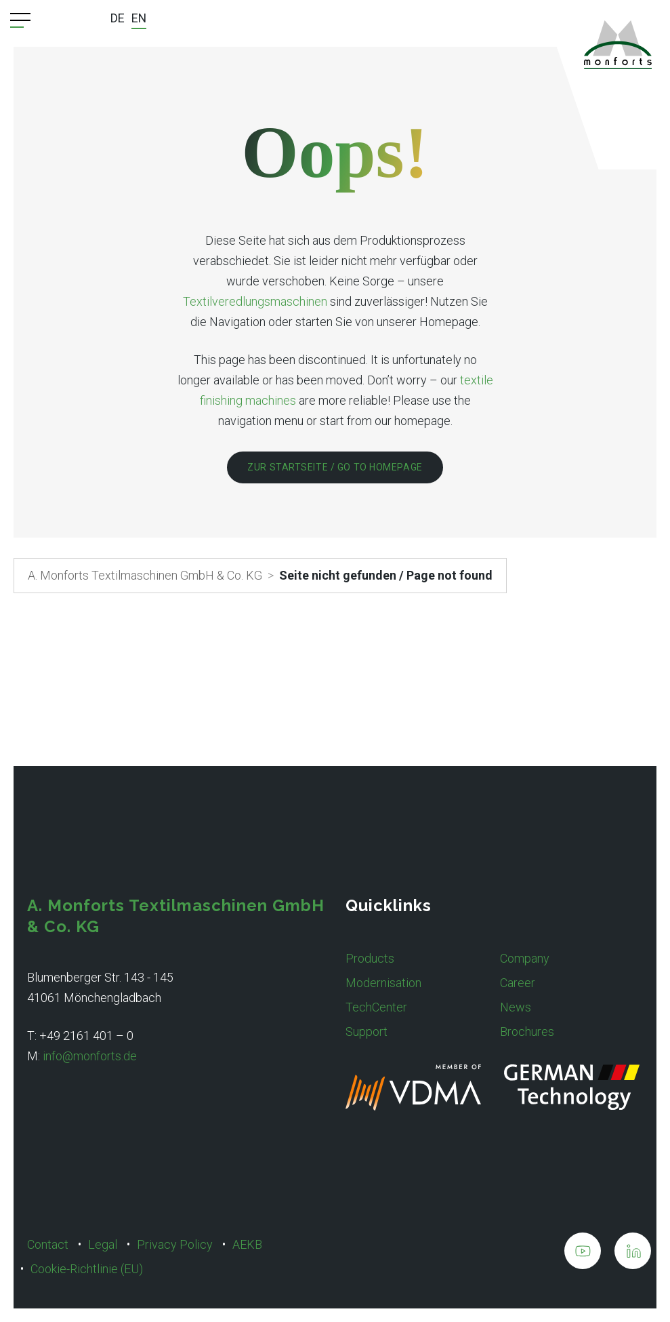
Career (517, 983)
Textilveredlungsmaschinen (255, 301)
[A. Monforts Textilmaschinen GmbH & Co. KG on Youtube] (582, 1254)
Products (370, 958)
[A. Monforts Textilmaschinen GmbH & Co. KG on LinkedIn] (632, 1254)
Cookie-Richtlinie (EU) (86, 1269)
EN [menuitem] (139, 18)
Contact (47, 1244)
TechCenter (376, 1007)
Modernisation (383, 983)
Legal (102, 1244)
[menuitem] (117, 20)
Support (367, 1031)
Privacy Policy (175, 1244)
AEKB (247, 1244)
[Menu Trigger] (20, 20)
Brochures (527, 1031)
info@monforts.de (90, 1056)
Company (524, 958)
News (515, 1007)
